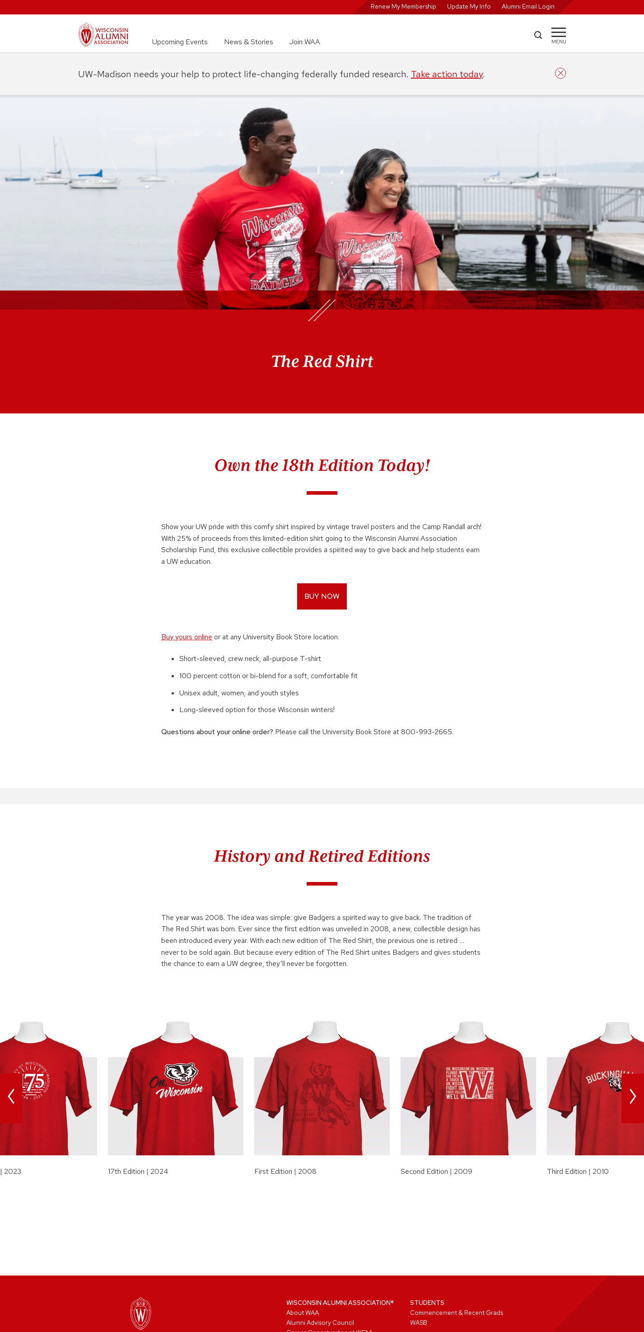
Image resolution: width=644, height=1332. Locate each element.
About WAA (302, 1313)
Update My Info (469, 6)
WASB (418, 1322)
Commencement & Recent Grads (456, 1313)
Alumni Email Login (528, 6)
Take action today (447, 74)
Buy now (322, 596)
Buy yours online (186, 637)
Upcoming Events (180, 42)
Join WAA (304, 42)
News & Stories (248, 42)
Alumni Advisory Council (320, 1322)
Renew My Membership (403, 6)
